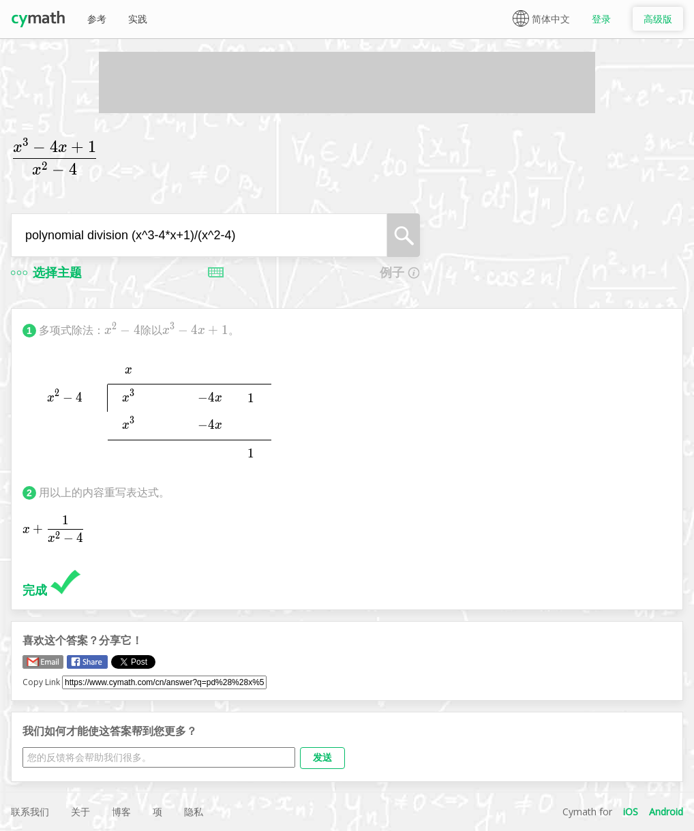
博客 (121, 811)
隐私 (193, 811)
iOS (630, 811)
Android (666, 811)
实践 (137, 18)
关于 (80, 811)
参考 (96, 18)
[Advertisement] (347, 82)
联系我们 (30, 811)
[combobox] (199, 235)
